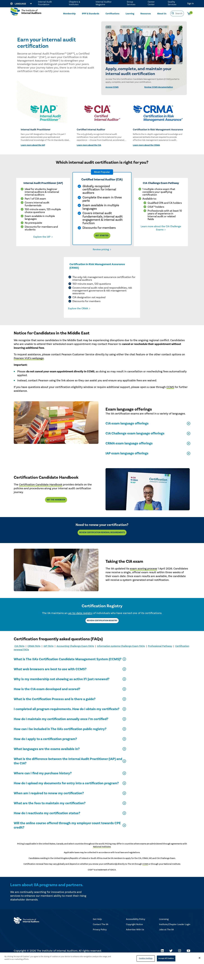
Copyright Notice (134, 930)
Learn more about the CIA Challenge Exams (161, 228)
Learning (130, 13)
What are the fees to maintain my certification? (49, 809)
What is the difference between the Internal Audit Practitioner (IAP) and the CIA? (68, 766)
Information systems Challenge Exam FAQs (121, 651)
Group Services (131, 3)
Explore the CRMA (90, 314)
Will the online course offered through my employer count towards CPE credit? (67, 831)
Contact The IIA (100, 930)
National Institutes (102, 852)
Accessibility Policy (135, 924)
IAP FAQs (48, 651)
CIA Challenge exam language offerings (135, 439)
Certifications (112, 13)
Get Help (97, 924)
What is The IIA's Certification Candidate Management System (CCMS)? (67, 665)
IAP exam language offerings (127, 459)
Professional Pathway (160, 651)
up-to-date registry (80, 619)
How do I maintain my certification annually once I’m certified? (61, 724)
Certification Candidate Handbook (40, 490)
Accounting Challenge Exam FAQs (75, 651)
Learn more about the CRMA (146, 145)
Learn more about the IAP (33, 145)
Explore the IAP (42, 236)
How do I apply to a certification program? (45, 744)
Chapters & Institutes (74, 3)
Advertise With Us (135, 935)
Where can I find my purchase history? (43, 779)
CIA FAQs (19, 651)
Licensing (164, 924)
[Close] (199, 958)
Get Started (102, 235)
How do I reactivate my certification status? (47, 819)
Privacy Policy (100, 935)
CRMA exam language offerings (129, 449)
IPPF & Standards (90, 13)
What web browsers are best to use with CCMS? (50, 675)
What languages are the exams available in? (47, 754)
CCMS (170, 393)
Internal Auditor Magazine (104, 3)
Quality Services (172, 3)
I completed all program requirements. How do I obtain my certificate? (66, 714)
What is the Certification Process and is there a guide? (54, 705)
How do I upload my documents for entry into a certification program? (66, 789)
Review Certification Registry (102, 626)
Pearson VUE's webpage (29, 364)
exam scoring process (143, 574)
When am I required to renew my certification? (49, 799)
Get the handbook (56, 505)
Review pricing (101, 249)
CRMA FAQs (33, 651)
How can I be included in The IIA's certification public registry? (60, 734)
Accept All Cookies (166, 958)
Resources (145, 13)
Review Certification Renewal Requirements (102, 538)
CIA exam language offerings (127, 429)
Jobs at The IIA (166, 935)
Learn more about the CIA (89, 145)
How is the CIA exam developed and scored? (47, 695)
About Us (161, 13)
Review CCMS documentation (158, 87)
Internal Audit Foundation (45, 3)
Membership (69, 13)
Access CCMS (112, 87)
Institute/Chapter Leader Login (174, 930)
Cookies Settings (146, 958)
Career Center (151, 3)
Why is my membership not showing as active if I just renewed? (61, 685)
